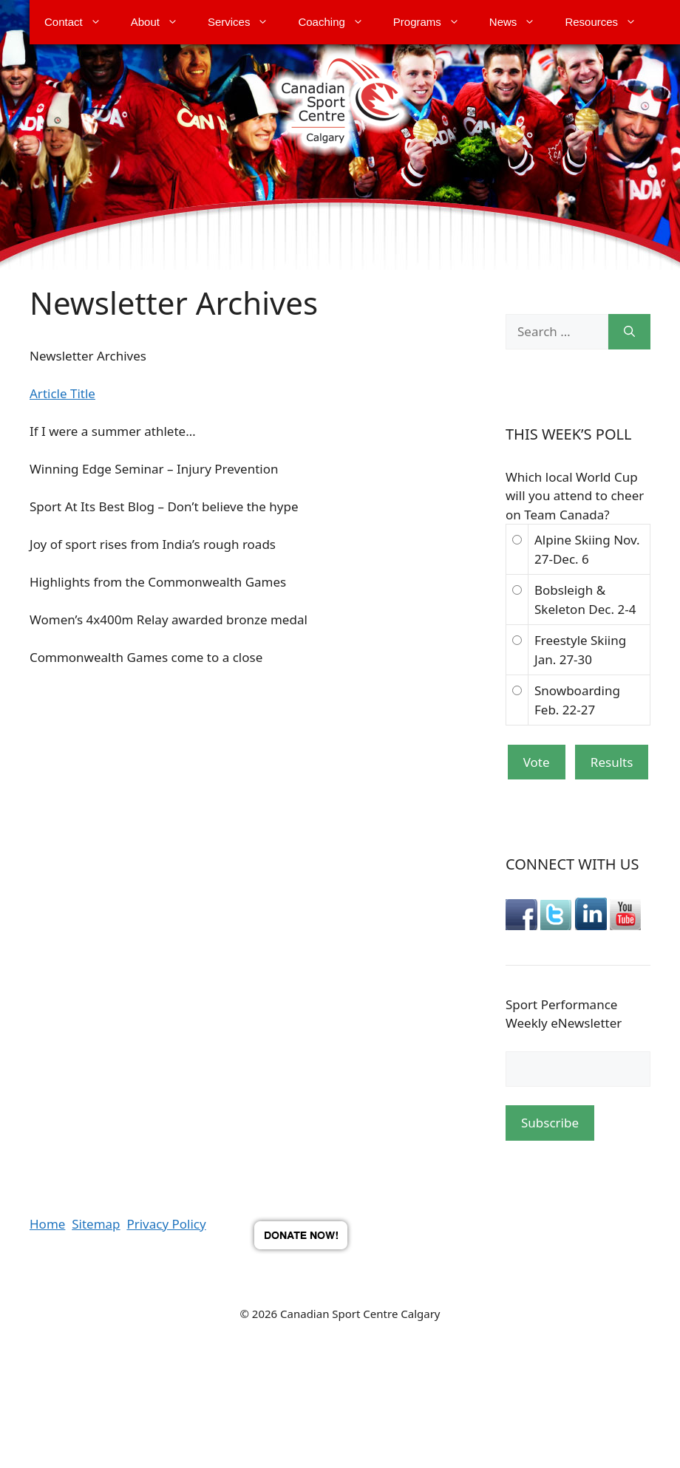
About (162, 22)
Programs (434, 22)
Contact (80, 22)
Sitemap (96, 1223)
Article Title (62, 393)
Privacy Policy (165, 1223)
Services (246, 22)
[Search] (629, 331)
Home (47, 1223)
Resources (608, 22)
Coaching (338, 22)
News (520, 22)
